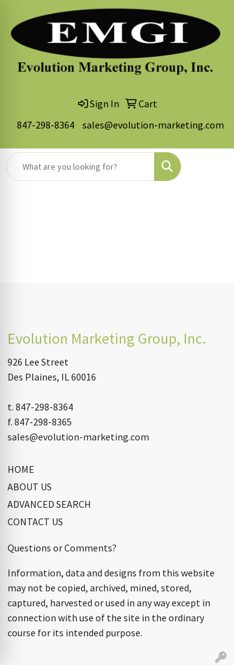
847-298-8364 (45, 125)
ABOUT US (29, 486)
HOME (20, 469)
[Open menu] (209, 166)
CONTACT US (35, 521)
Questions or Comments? (62, 547)
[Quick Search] (80, 166)
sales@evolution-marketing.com (153, 125)
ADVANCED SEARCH (49, 504)
